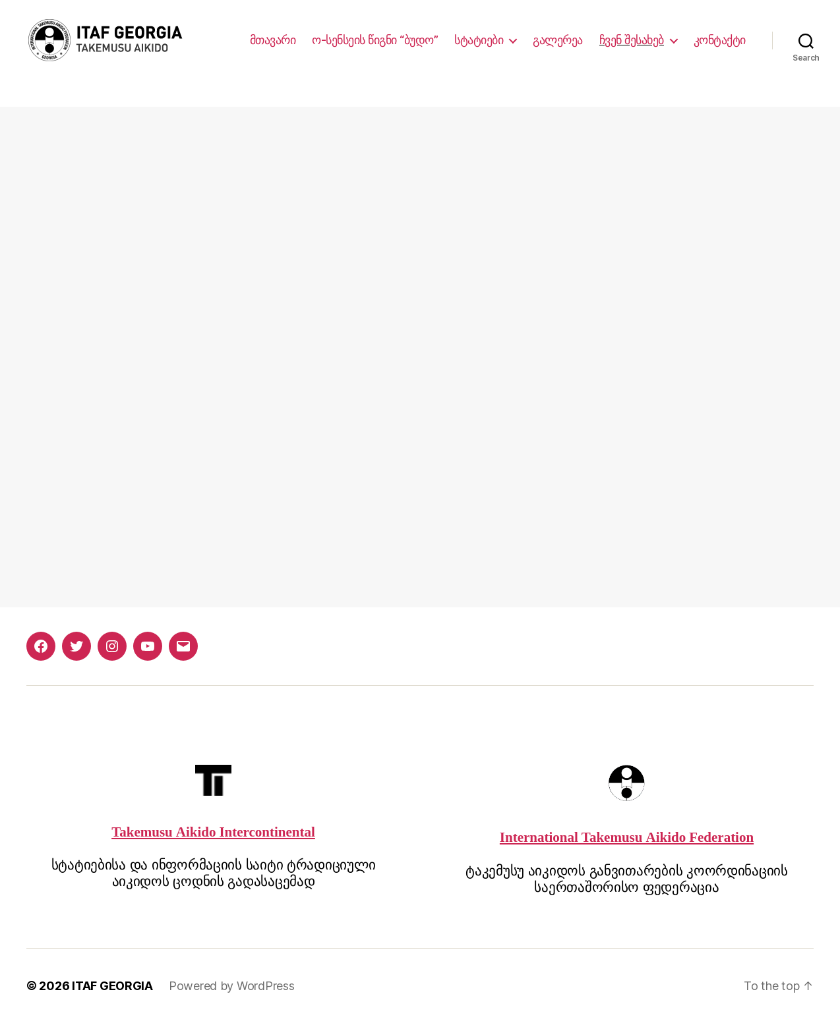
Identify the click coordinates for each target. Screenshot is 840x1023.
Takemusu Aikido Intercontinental (213, 832)
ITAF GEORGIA (112, 986)
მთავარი (273, 40)
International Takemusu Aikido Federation (627, 837)
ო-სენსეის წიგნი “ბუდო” (375, 40)
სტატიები (478, 40)
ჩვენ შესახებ (631, 40)
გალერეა (558, 40)
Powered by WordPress (232, 986)
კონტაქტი (720, 40)
